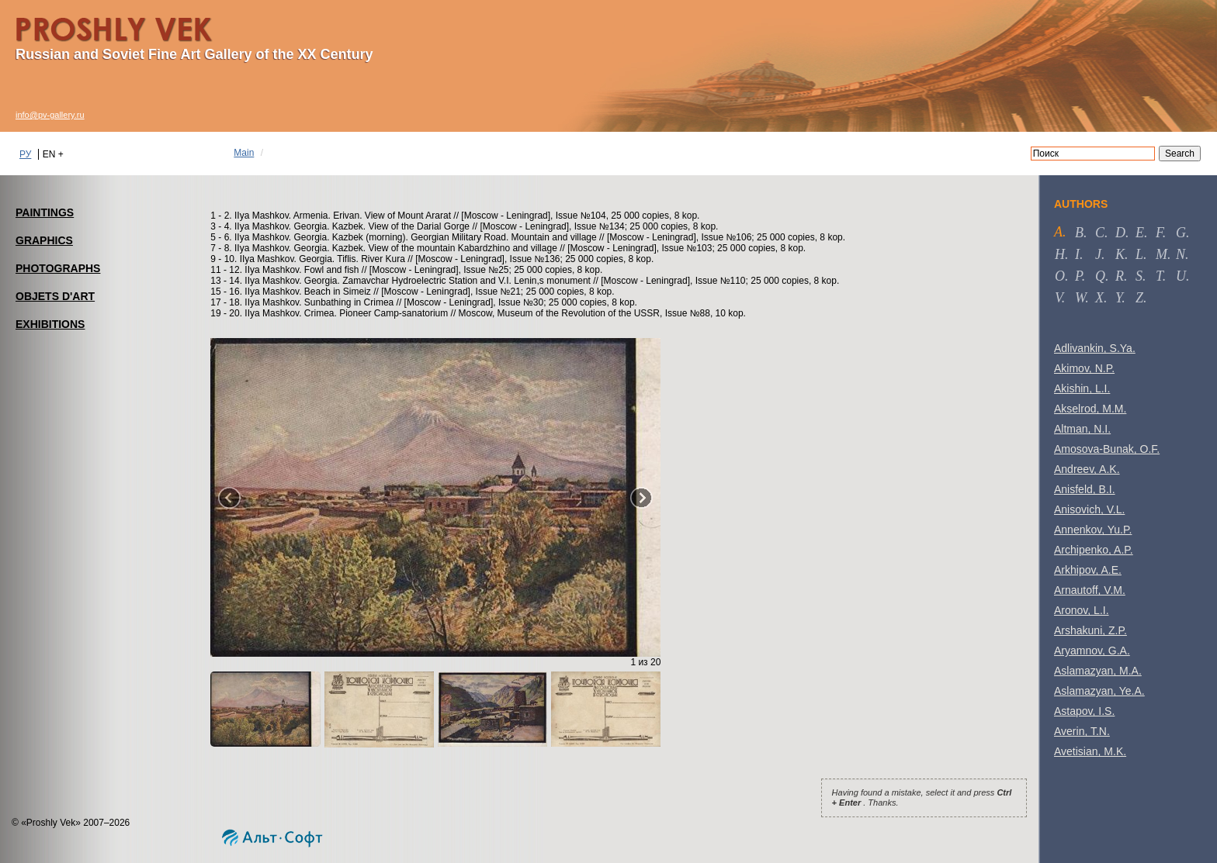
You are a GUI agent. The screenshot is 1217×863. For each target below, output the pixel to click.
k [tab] (1120, 254)
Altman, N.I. (1082, 429)
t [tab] (1159, 276)
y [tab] (1118, 298)
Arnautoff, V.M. (1089, 590)
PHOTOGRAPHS (58, 268)
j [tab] (1098, 254)
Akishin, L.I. (1082, 388)
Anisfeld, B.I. (1084, 489)
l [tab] (1139, 254)
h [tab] (1060, 254)
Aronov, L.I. (1081, 610)
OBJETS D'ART (55, 296)
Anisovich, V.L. (1089, 509)
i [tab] (1077, 254)
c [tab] (1099, 232)
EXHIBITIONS (50, 324)
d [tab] (1120, 232)
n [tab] (1180, 254)
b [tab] (1079, 232)
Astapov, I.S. (1084, 711)
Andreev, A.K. (1087, 469)
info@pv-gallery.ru (50, 114)
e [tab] (1140, 232)
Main (244, 152)
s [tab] (1139, 276)
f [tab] (1159, 232)
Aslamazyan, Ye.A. (1099, 691)
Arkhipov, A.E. (1088, 570)
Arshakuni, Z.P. (1090, 630)
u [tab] (1181, 276)
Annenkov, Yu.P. (1093, 529)
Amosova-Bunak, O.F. (1107, 449)
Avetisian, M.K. (1090, 751)
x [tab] (1099, 298)
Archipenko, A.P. (1093, 550)
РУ (25, 154)
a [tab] (1058, 232)
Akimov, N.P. (1084, 368)
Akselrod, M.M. (1090, 408)
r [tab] (1119, 276)
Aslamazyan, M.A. (1098, 671)
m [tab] (1161, 254)
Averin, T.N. (1082, 731)
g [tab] (1181, 232)
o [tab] (1060, 276)
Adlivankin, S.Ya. (1095, 348)
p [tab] (1078, 276)
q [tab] (1100, 276)
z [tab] (1139, 298)
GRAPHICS (44, 240)
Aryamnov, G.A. (1092, 650)
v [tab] (1058, 298)
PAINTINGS (45, 212)
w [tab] (1080, 298)
